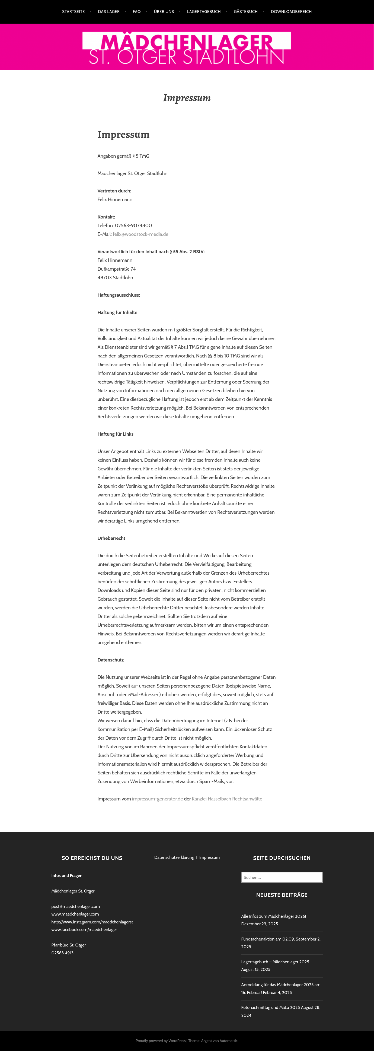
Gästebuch (246, 11)
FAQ (137, 11)
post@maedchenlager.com (76, 906)
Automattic (229, 1040)
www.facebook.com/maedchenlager (84, 929)
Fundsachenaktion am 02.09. (268, 939)
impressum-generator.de (157, 799)
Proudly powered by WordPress (161, 1040)
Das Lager (109, 11)
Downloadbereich (291, 11)
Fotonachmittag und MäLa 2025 (270, 1007)
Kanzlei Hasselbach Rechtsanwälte (227, 799)
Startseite (73, 11)
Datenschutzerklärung (174, 857)
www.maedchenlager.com (75, 914)
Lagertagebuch (204, 11)
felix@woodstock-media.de (140, 234)
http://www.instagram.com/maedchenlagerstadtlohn (99, 922)
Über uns (164, 11)
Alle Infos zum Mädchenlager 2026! (273, 916)
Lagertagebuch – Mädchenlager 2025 (275, 961)
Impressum (209, 857)
